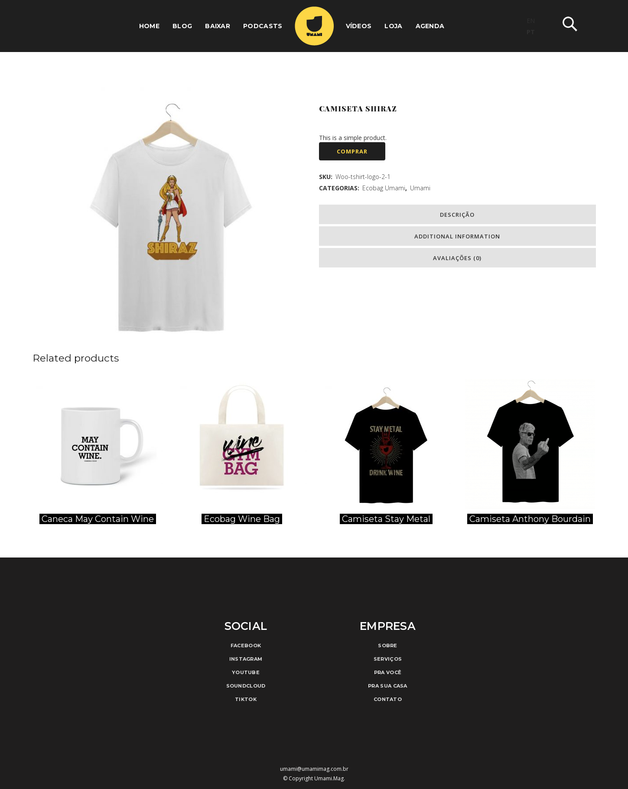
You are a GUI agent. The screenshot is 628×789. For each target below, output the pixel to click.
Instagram (246, 659)
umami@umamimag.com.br (314, 769)
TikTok (246, 699)
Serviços (388, 659)
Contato (388, 699)
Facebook (246, 645)
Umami (420, 188)
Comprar (352, 151)
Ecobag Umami (383, 188)
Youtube (246, 672)
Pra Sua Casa (387, 686)
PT (531, 32)
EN (531, 20)
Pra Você (387, 672)
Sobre (387, 645)
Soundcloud (246, 686)
